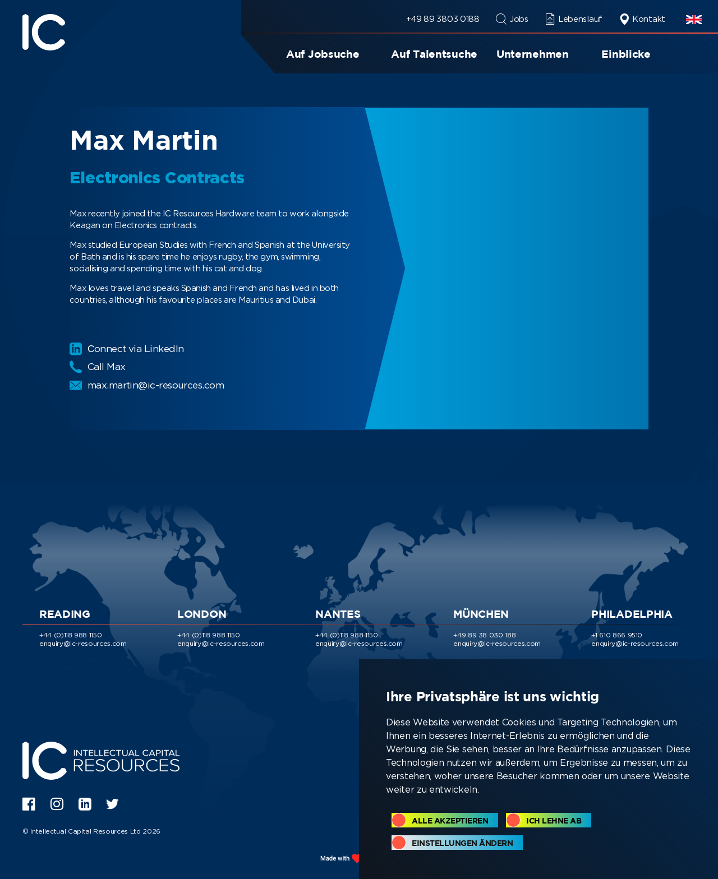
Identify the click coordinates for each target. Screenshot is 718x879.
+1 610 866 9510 (616, 633)
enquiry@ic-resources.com (83, 641)
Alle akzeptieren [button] (450, 820)
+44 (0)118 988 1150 (70, 633)
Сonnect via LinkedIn (129, 349)
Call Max (99, 366)
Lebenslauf (573, 19)
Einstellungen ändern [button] (462, 843)
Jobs (512, 19)
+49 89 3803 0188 (443, 18)
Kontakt (642, 19)
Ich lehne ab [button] (553, 820)
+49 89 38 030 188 (484, 633)
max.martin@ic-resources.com (150, 385)
